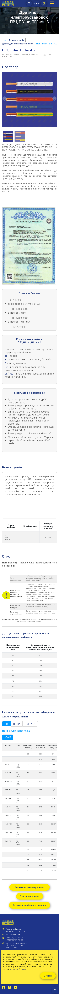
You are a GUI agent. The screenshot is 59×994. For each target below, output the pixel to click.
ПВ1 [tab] (6, 723)
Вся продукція (16, 40)
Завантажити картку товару (29, 887)
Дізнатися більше (18, 969)
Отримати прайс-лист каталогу (29, 905)
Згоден (48, 975)
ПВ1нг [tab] (16, 723)
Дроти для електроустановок (17, 43)
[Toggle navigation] (52, 3)
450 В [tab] (7, 737)
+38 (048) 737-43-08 (14, 937)
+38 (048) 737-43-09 (14, 940)
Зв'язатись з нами (29, 896)
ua (35, 3)
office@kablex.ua (13, 934)
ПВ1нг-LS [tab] (30, 723)
